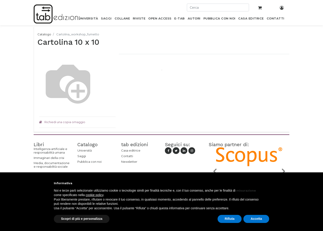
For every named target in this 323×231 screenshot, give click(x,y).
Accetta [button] (256, 218)
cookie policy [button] (94, 195)
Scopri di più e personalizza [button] (81, 218)
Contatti (127, 156)
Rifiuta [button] (230, 218)
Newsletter (129, 161)
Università (84, 150)
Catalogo (44, 34)
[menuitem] (88, 19)
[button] (215, 171)
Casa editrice (130, 150)
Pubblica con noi (89, 161)
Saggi (81, 156)
